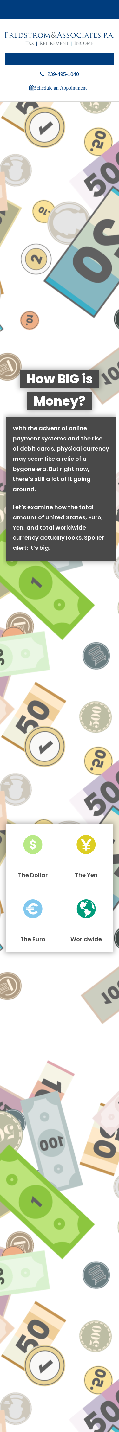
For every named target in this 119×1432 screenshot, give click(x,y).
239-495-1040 (59, 74)
